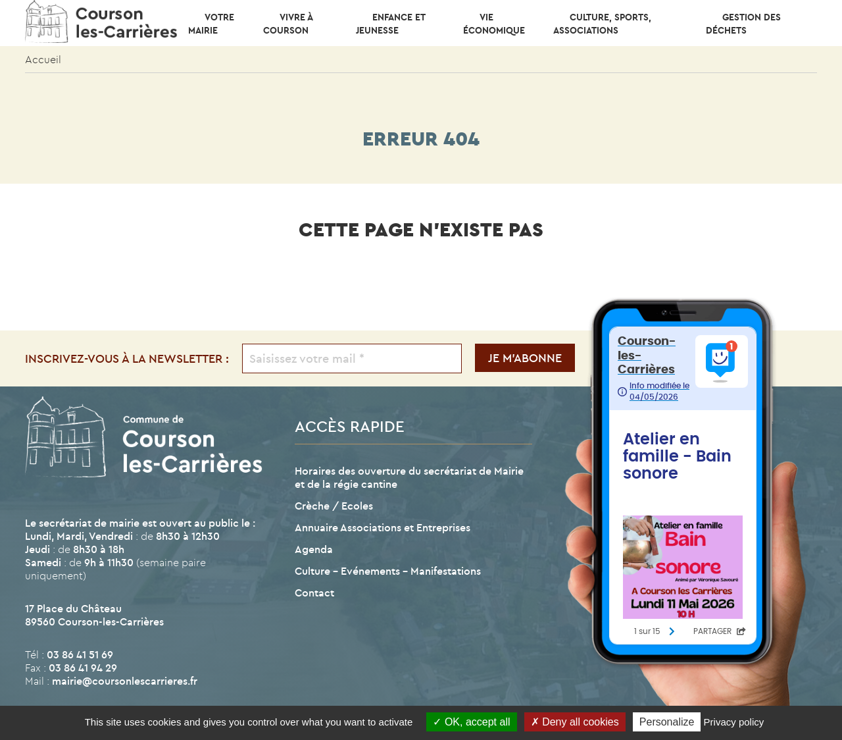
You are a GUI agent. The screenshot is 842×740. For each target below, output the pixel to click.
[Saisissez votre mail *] (351, 358)
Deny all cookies (575, 721)
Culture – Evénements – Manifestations (388, 570)
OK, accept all (471, 721)
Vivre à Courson (287, 23)
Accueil (43, 59)
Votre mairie (211, 23)
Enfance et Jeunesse (390, 23)
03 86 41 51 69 (80, 654)
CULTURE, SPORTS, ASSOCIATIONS (602, 23)
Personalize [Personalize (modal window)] (667, 721)
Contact (314, 592)
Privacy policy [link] (734, 721)
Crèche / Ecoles (334, 505)
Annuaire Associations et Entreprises (382, 527)
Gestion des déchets (743, 23)
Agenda (314, 549)
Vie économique (494, 23)
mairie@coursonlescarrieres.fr (124, 680)
